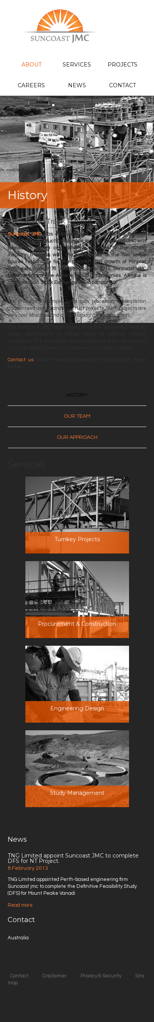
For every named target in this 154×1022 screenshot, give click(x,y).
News (77, 85)
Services (77, 64)
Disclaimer (54, 976)
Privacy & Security (101, 976)
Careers (31, 85)
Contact (122, 85)
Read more (20, 905)
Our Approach (77, 437)
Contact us (20, 359)
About (31, 64)
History (77, 395)
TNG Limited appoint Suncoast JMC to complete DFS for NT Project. (73, 858)
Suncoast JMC (24, 234)
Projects (122, 64)
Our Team (77, 416)
